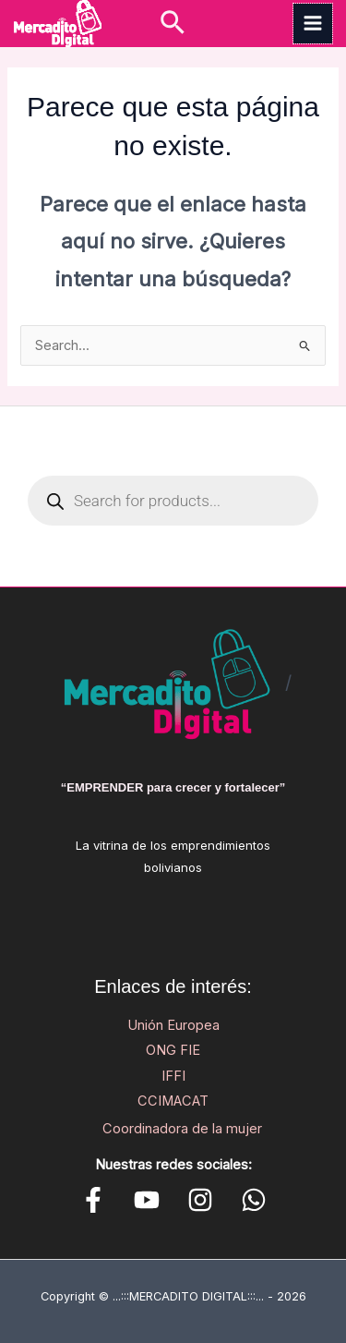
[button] (172, 24)
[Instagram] (200, 1200)
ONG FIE (173, 1050)
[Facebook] (93, 1200)
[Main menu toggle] (312, 23)
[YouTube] (147, 1200)
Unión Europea (173, 1025)
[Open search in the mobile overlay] (173, 500)
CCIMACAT (173, 1101)
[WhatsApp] (254, 1200)
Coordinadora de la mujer (182, 1128)
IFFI (173, 1076)
